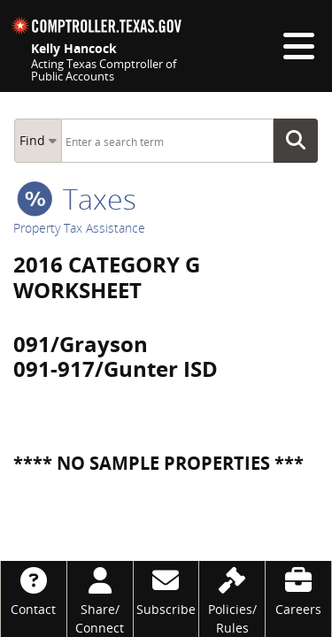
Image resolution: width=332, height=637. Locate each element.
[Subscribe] (166, 589)
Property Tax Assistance (79, 227)
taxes (76, 199)
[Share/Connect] (100, 599)
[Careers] (298, 589)
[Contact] (33, 589)
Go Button (301, 141)
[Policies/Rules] (232, 599)
